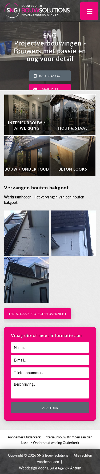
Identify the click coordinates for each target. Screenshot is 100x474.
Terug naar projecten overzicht (37, 314)
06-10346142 (50, 76)
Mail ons (50, 89)
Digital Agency (58, 468)
